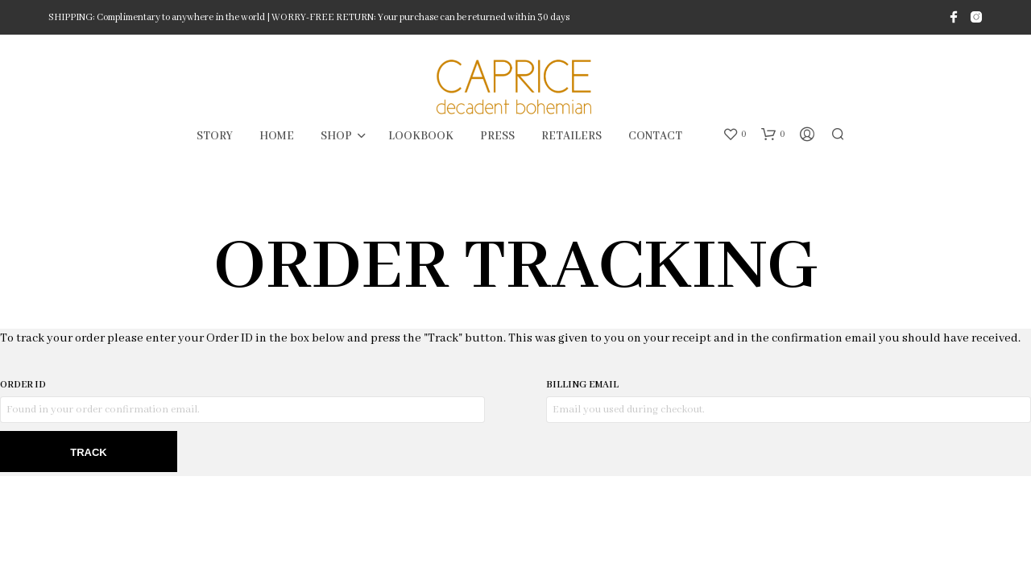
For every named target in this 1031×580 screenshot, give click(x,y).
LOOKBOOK (420, 136)
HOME (276, 136)
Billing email (582, 385)
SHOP (336, 136)
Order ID (23, 385)
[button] (735, 134)
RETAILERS (571, 136)
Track (88, 452)
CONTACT (655, 136)
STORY (215, 136)
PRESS (497, 136)
